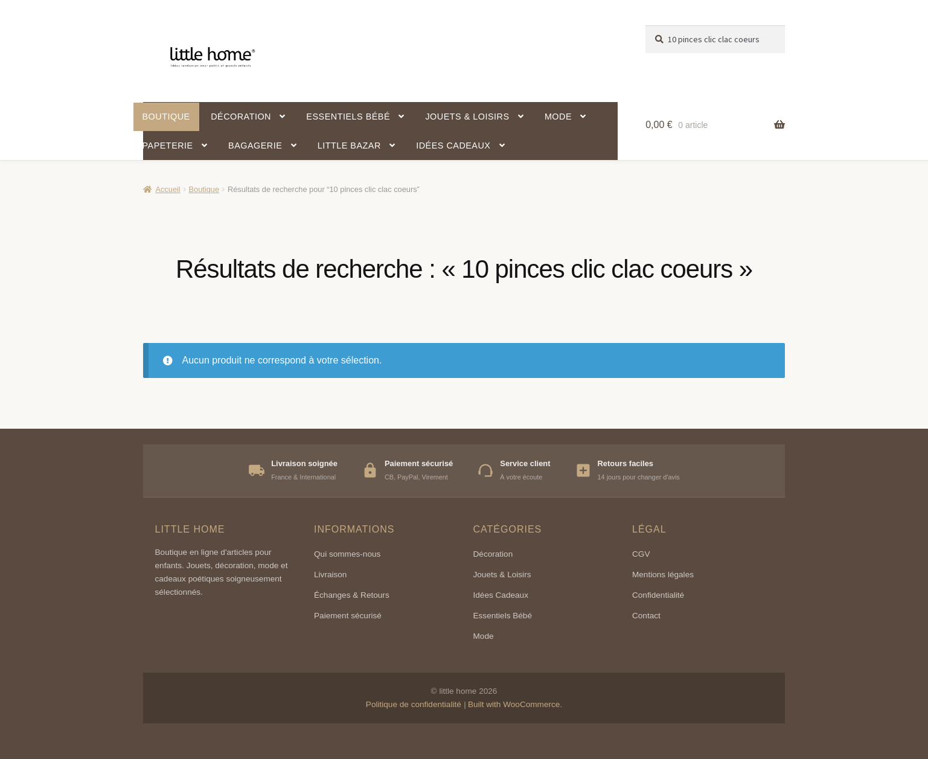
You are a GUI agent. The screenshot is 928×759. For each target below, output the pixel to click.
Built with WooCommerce (514, 704)
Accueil (167, 189)
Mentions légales (663, 574)
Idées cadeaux (453, 145)
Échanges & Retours (351, 595)
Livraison (330, 574)
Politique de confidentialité (413, 704)
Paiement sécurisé (348, 615)
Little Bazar (349, 145)
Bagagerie (255, 145)
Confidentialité (658, 595)
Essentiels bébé (348, 116)
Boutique (166, 116)
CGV (641, 554)
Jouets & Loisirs (467, 116)
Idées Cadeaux (500, 595)
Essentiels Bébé (502, 615)
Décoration (241, 116)
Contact (646, 615)
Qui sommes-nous (347, 554)
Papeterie (167, 145)
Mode (558, 116)
